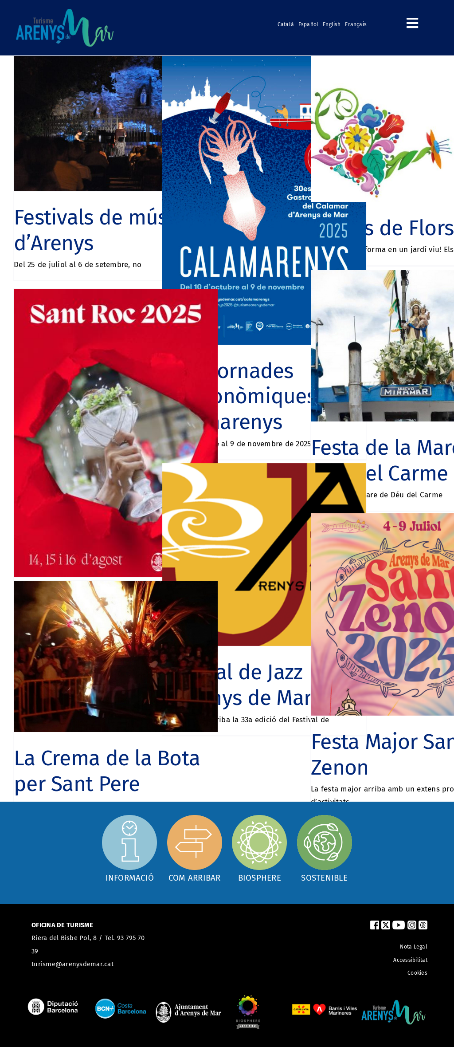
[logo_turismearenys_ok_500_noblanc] (65, 12)
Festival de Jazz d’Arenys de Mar (237, 685)
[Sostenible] (324, 848)
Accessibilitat (410, 960)
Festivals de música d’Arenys (104, 230)
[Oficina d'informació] (129, 847)
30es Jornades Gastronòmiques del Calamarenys (256, 396)
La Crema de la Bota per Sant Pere (107, 771)
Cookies (417, 973)
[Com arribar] (194, 848)
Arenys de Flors (382, 228)
